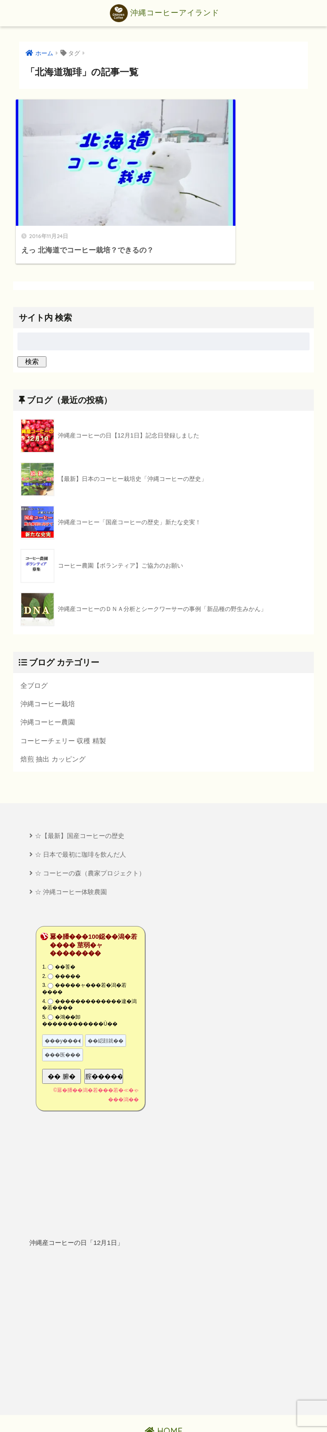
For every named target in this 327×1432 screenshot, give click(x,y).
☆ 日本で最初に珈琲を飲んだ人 (80, 819)
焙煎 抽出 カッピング (53, 723)
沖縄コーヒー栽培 (47, 667)
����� (67, 942)
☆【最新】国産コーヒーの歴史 (79, 800)
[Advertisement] (163, 1296)
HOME (164, 1396)
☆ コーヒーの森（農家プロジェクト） (90, 838)
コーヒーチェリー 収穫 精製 (63, 704)
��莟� (65, 932)
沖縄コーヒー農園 (47, 686)
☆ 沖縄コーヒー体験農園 (71, 857)
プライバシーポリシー (164, 1410)
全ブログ (34, 649)
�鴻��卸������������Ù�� (80, 986)
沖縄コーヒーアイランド (164, 13)
